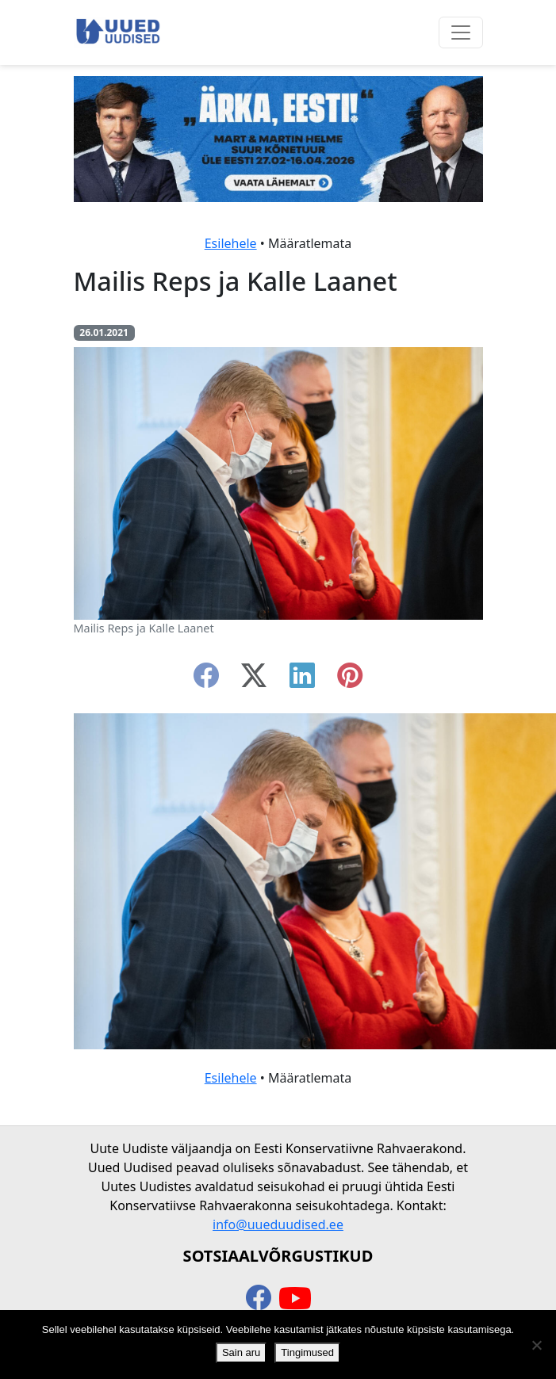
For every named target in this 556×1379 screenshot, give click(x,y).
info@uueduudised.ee (278, 1224)
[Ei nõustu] (536, 1345)
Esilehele (231, 243)
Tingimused (307, 1352)
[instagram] (350, 680)
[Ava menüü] (461, 32)
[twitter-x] (254, 680)
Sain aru (241, 1352)
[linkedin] (302, 680)
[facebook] (206, 680)
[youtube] (295, 1299)
